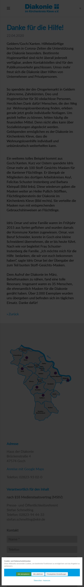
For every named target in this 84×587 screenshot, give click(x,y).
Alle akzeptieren (23, 574)
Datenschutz (38, 580)
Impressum (46, 580)
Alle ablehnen (38, 574)
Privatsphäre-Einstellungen (56, 574)
